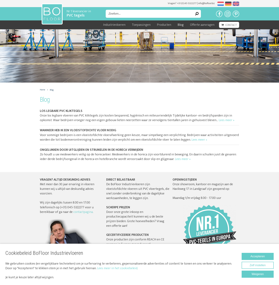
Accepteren (258, 256)
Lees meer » (226, 120)
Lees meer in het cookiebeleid (117, 268)
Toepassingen (141, 25)
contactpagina (83, 212)
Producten (164, 25)
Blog (181, 25)
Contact (231, 25)
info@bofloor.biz (206, 3)
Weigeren (258, 274)
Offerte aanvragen (202, 25)
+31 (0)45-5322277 (187, 3)
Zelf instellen (258, 265)
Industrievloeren (114, 25)
